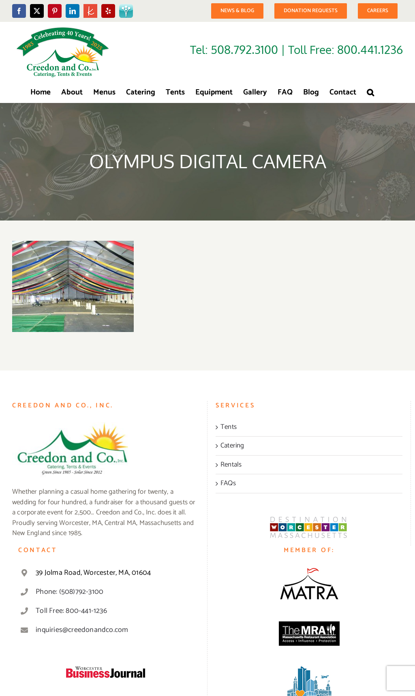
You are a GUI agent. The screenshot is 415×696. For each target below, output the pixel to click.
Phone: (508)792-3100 (69, 592)
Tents (228, 427)
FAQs (228, 483)
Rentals (231, 465)
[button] (370, 92)
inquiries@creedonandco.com (82, 630)
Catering (232, 446)
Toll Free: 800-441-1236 (71, 611)
